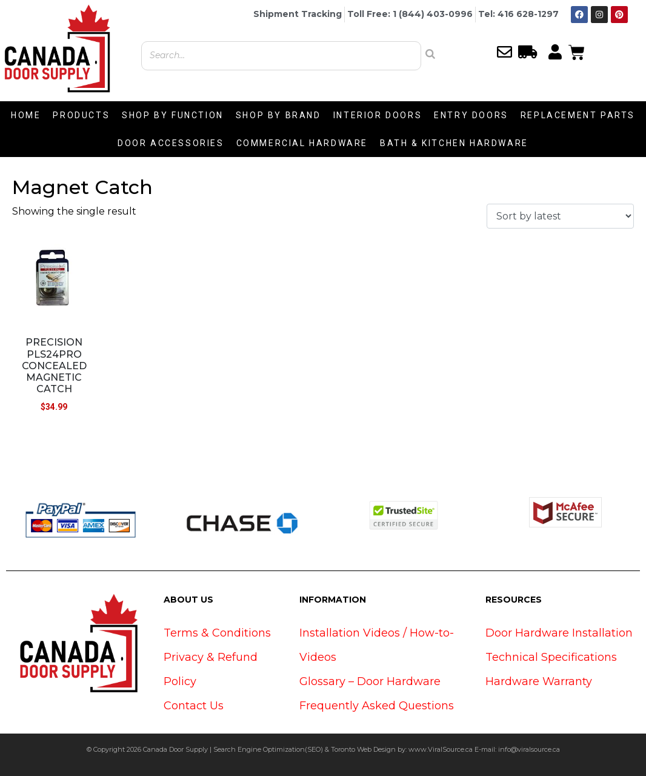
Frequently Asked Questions (376, 705)
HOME (26, 115)
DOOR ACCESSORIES (171, 143)
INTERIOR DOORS (377, 115)
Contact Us (194, 705)
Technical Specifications (551, 657)
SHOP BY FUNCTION (173, 115)
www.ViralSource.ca (440, 749)
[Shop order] (560, 216)
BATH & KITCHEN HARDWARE (454, 143)
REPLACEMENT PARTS (578, 115)
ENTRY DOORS (471, 115)
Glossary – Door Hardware (370, 681)
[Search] (430, 54)
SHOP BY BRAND (278, 115)
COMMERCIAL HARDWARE (302, 143)
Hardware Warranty (538, 681)
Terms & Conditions (217, 633)
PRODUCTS (81, 115)
